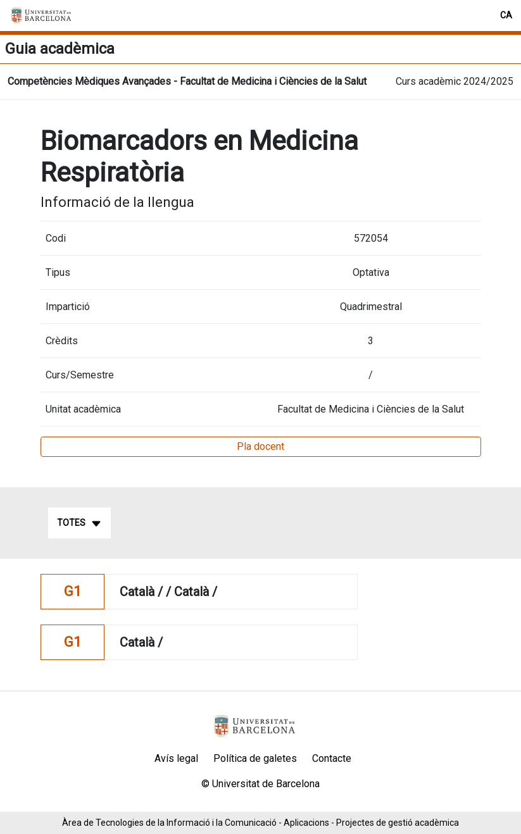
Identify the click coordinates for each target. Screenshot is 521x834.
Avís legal (176, 758)
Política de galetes (255, 758)
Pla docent (260, 446)
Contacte (331, 758)
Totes (79, 523)
